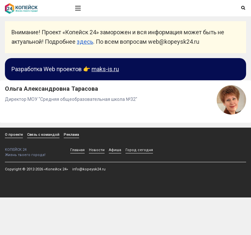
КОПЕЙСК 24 (33, 147)
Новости (97, 150)
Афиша (115, 150)
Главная (77, 150)
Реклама (71, 135)
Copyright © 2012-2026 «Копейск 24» (36, 169)
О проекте (14, 135)
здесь (85, 41)
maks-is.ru (105, 69)
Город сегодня (139, 150)
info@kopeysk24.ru (89, 169)
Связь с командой (43, 135)
